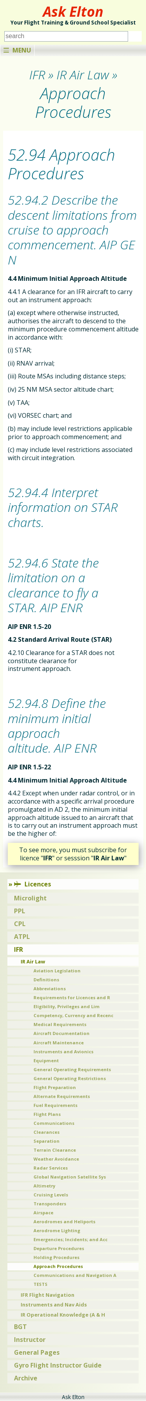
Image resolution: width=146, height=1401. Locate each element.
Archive (25, 1378)
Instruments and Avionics (63, 1051)
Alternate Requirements (61, 1096)
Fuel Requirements (55, 1105)
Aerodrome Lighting (56, 1230)
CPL (20, 923)
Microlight (30, 898)
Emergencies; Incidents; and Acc (70, 1239)
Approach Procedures (58, 1266)
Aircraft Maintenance (58, 1042)
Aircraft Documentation (61, 1033)
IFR (18, 949)
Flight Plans (47, 1114)
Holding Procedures (56, 1257)
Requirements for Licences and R (71, 997)
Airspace (43, 1212)
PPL (19, 911)
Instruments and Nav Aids (54, 1304)
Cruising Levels (50, 1195)
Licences (32, 884)
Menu (17, 50)
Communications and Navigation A (74, 1275)
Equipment (46, 1060)
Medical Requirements (59, 1024)
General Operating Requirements (72, 1069)
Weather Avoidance (56, 1159)
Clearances (46, 1132)
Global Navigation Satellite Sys (69, 1177)
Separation (46, 1141)
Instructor (30, 1339)
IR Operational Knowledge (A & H (63, 1314)
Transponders (49, 1204)
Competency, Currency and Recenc (73, 1015)
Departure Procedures (58, 1248)
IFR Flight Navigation (47, 1294)
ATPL (22, 936)
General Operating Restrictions (69, 1078)
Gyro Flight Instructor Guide (58, 1365)
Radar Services (50, 1168)
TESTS (40, 1284)
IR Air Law (33, 961)
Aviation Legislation (57, 971)
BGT (20, 1326)
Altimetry (44, 1186)
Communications (53, 1123)
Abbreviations (49, 988)
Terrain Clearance (54, 1150)
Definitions (46, 979)
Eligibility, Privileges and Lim (66, 1006)
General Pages (37, 1352)
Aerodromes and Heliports (64, 1221)
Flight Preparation (54, 1087)
